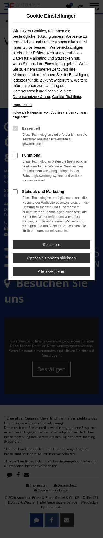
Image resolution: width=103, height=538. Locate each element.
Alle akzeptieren (51, 271)
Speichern (51, 244)
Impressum (22, 105)
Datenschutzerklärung (31, 96)
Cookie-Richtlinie (66, 96)
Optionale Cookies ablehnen (51, 258)
